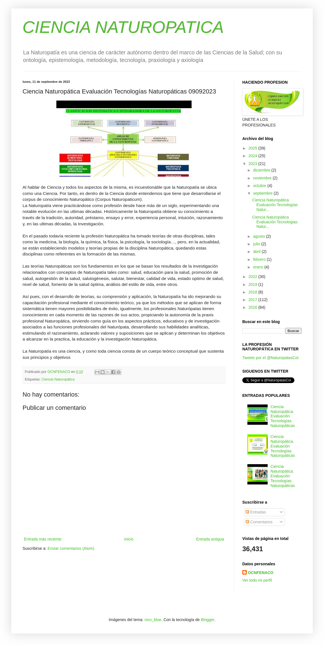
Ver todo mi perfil (257, 580)
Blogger (207, 619)
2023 (253, 163)
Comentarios (259, 522)
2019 (253, 284)
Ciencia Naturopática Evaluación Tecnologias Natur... (275, 222)
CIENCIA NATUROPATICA (123, 27)
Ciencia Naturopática (58, 379)
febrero (260, 259)
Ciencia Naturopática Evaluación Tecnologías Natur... (275, 205)
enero (258, 267)
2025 (253, 148)
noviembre (262, 178)
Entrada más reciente (42, 539)
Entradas (256, 512)
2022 (253, 276)
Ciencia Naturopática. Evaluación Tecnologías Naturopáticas (282, 416)
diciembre (262, 170)
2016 (253, 307)
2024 (253, 156)
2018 (253, 292)
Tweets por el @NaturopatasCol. (270, 357)
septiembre (263, 193)
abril (257, 251)
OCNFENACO (260, 572)
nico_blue (153, 619)
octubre (260, 185)
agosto (259, 236)
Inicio (129, 539)
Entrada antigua (210, 539)
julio (257, 244)
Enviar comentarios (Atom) (71, 548)
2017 (253, 299)
